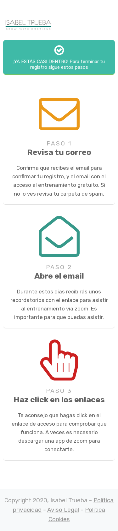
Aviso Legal (63, 509)
